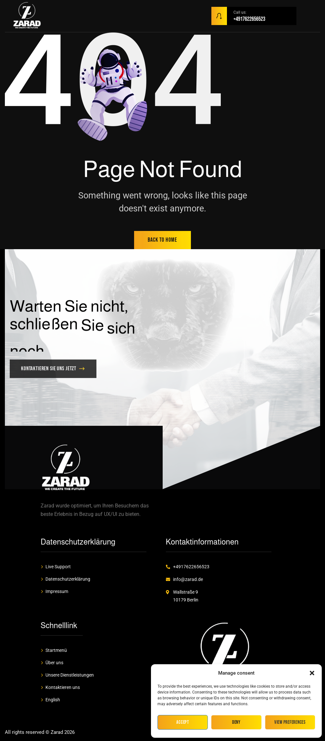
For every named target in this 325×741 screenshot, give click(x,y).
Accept (182, 722)
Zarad (57, 732)
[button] (312, 673)
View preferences (290, 722)
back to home (162, 239)
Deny (236, 722)
